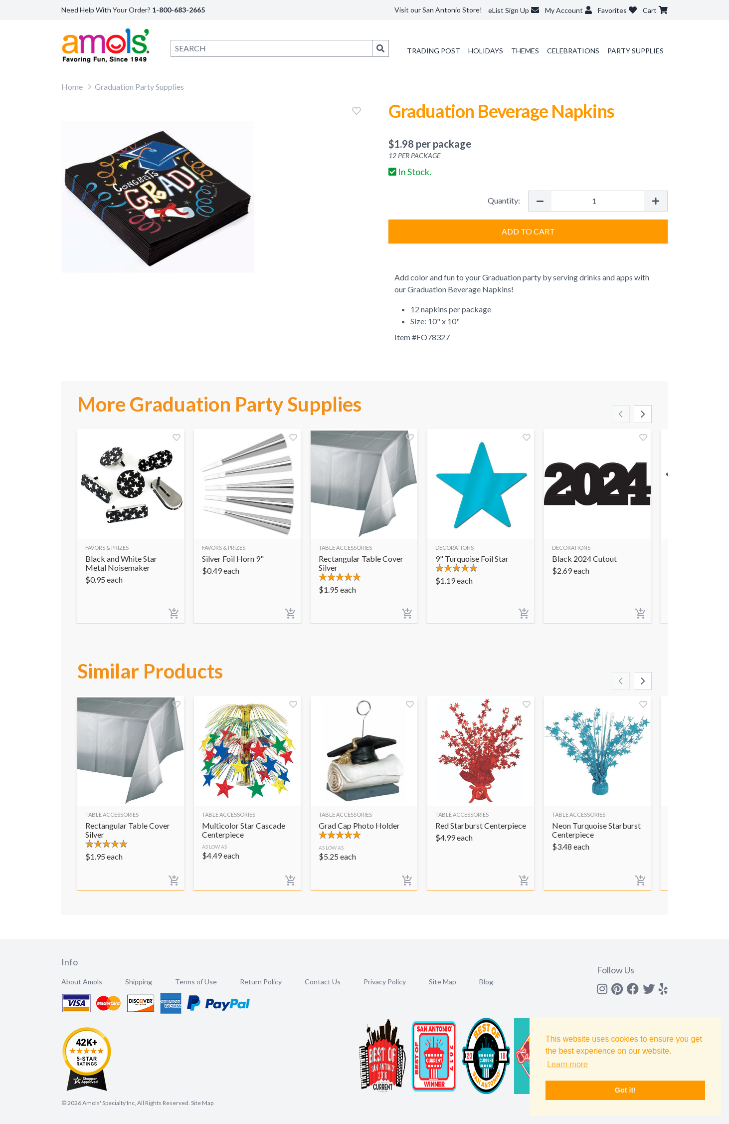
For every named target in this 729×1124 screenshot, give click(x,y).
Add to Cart (528, 231)
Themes (525, 50)
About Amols (81, 981)
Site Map (442, 981)
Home (72, 86)
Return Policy (261, 981)
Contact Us (323, 981)
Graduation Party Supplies (139, 86)
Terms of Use (196, 981)
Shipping (138, 981)
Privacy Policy (385, 981)
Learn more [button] (567, 1064)
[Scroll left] (621, 414)
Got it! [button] (625, 1090)
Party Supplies (635, 50)
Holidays (485, 50)
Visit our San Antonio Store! (438, 9)
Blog (486, 981)
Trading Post (433, 50)
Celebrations (573, 50)
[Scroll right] (643, 414)
